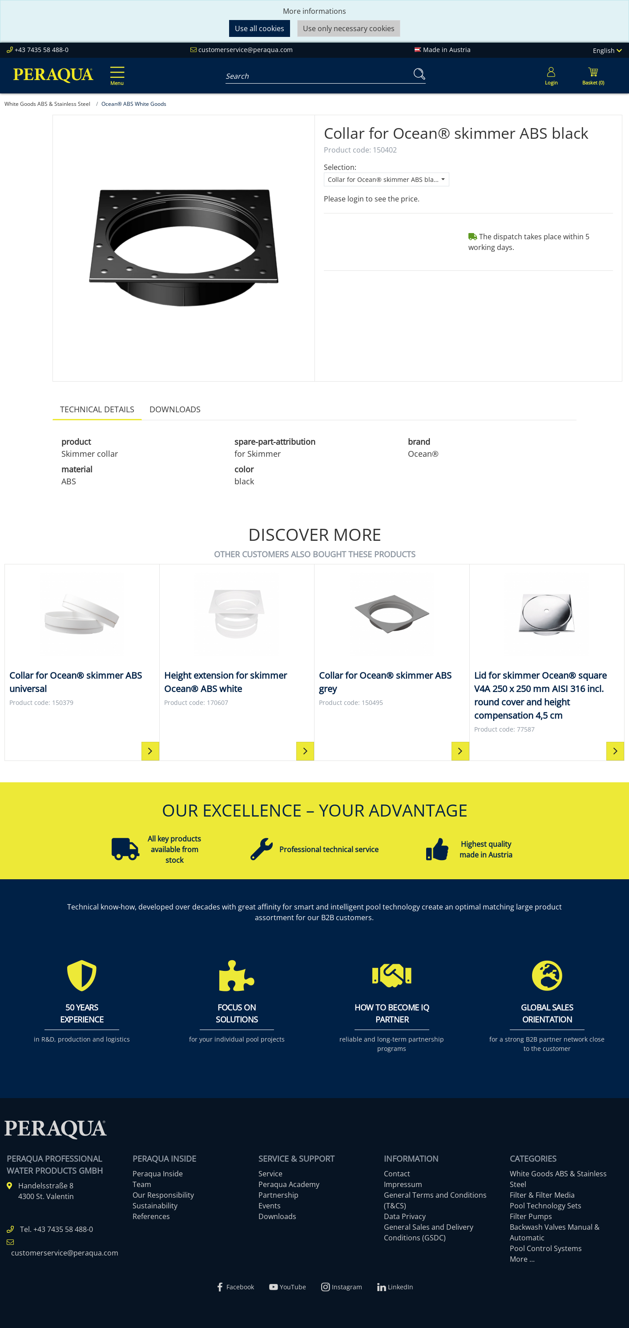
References (151, 1216)
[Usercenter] (551, 75)
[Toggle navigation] (115, 70)
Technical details (97, 409)
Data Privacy (405, 1216)
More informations (314, 11)
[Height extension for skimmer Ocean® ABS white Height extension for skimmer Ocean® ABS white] (237, 639)
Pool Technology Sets (545, 1206)
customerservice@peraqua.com (245, 49)
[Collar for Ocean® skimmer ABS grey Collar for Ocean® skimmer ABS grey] (392, 639)
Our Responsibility (163, 1195)
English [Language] (607, 50)
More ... (522, 1259)
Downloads (175, 409)
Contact (397, 1174)
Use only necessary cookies (349, 28)
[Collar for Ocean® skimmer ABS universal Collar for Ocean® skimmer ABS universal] (82, 639)
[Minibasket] (593, 75)
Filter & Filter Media (542, 1195)
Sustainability (155, 1206)
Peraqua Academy (288, 1184)
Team (142, 1184)
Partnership (278, 1195)
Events (269, 1206)
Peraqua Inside (158, 1174)
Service (270, 1174)
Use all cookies (259, 28)
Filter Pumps (531, 1216)
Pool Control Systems (546, 1248)
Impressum (403, 1184)
